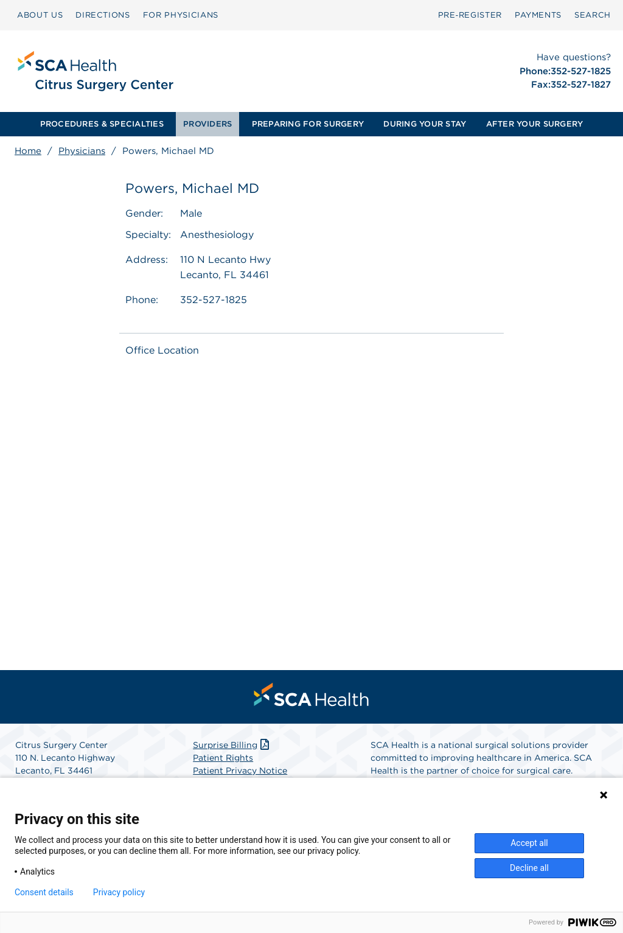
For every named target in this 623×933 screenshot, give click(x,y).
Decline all (529, 868)
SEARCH (592, 14)
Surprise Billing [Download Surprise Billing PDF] (232, 745)
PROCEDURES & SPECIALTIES (102, 123)
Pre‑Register (470, 14)
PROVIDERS (207, 123)
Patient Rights (223, 758)
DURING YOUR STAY (424, 123)
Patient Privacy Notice (240, 770)
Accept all (529, 843)
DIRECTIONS (102, 14)
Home (28, 150)
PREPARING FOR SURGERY (308, 123)
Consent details (44, 892)
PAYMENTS (538, 14)
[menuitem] (40, 15)
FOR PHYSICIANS (180, 14)
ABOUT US (40, 14)
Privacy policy (119, 892)
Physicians (81, 150)
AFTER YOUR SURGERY (534, 123)
